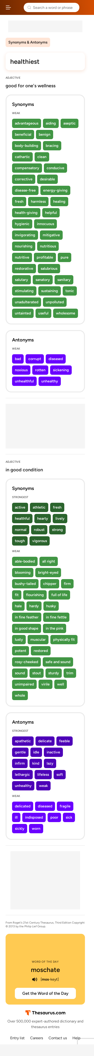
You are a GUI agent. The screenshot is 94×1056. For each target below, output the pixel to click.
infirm (20, 763)
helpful (51, 212)
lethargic (22, 774)
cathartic (22, 157)
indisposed (34, 817)
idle (36, 752)
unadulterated (26, 302)
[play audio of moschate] (34, 979)
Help (76, 1038)
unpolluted (55, 302)
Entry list (17, 1038)
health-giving (26, 212)
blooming (23, 572)
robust (39, 529)
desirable (47, 179)
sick (69, 817)
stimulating (24, 291)
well (60, 684)
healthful (22, 518)
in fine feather (27, 617)
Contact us (58, 1038)
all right (48, 561)
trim (69, 673)
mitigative (51, 235)
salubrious (49, 268)
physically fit (64, 639)
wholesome (65, 313)
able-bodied (25, 561)
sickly (19, 828)
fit (17, 595)
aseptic (69, 123)
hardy (34, 606)
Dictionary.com (85, 7)
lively (60, 518)
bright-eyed (48, 572)
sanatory (43, 279)
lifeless (43, 774)
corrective (23, 179)
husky (51, 606)
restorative (24, 268)
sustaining (49, 291)
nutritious (48, 246)
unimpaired (24, 684)
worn (36, 828)
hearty (42, 518)
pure (64, 257)
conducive (55, 168)
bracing (52, 145)
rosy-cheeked (26, 662)
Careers (36, 1038)
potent (20, 650)
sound (20, 673)
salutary (21, 279)
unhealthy (49, 381)
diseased (56, 359)
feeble (64, 741)
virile (45, 684)
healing (59, 201)
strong (57, 529)
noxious (21, 370)
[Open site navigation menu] (8, 7)
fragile (65, 806)
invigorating (25, 235)
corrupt (34, 359)
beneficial (23, 134)
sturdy (53, 673)
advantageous (26, 123)
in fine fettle (56, 617)
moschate (45, 970)
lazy (50, 763)
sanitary (64, 279)
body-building (26, 145)
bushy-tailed (25, 583)
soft (59, 774)
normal (20, 529)
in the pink (54, 628)
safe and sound (57, 662)
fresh (19, 201)
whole (20, 695)
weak (43, 785)
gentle (20, 752)
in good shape (26, 628)
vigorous (39, 541)
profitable (45, 257)
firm (67, 583)
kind (35, 763)
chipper (49, 583)
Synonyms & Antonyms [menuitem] (27, 42)
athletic (39, 507)
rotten (40, 370)
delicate (45, 741)
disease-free (25, 190)
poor (54, 817)
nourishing (23, 246)
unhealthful (24, 381)
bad (18, 359)
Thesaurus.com (17, 7)
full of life (59, 595)
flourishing (35, 595)
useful (43, 313)
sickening (61, 370)
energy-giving (55, 190)
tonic (69, 291)
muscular (38, 639)
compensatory (27, 168)
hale (18, 606)
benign (44, 134)
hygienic (22, 224)
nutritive (22, 257)
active (20, 507)
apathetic (23, 741)
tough (20, 541)
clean (41, 157)
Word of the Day (45, 961)
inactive (53, 752)
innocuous (45, 224)
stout (36, 673)
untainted (23, 313)
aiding (51, 123)
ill (16, 817)
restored (41, 650)
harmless (38, 201)
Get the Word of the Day (45, 993)
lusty (19, 639)
